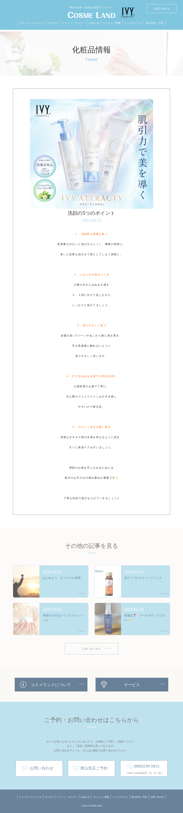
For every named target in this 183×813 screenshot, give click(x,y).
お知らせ (94, 22)
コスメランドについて (32, 22)
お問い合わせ (161, 8)
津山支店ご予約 (155, 22)
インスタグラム (133, 22)
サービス (53, 22)
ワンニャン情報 (112, 22)
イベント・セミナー (74, 22)
